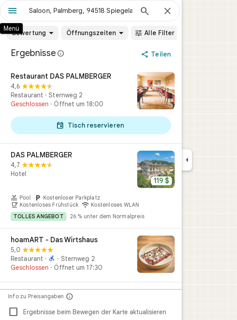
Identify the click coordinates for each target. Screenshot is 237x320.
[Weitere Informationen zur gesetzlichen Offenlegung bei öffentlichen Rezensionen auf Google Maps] (61, 53)
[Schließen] (167, 11)
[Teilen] (156, 54)
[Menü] (12, 11)
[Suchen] (144, 12)
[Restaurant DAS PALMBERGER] (91, 104)
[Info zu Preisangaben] (70, 296)
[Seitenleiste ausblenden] (187, 160)
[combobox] (80, 10)
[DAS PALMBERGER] (91, 186)
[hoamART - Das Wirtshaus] (91, 255)
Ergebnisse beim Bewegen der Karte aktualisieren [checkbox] (87, 312)
